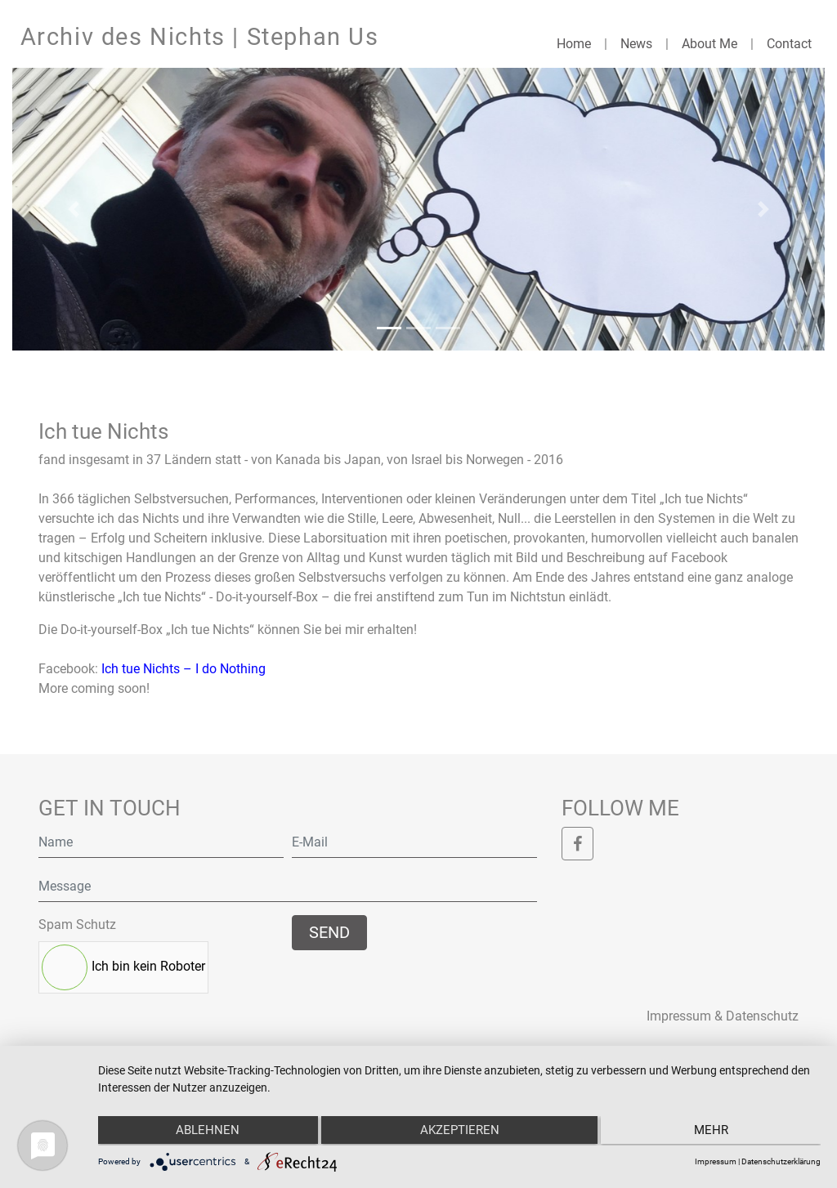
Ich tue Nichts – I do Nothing (183, 669)
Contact (789, 43)
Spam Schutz (77, 924)
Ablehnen (205, 1131)
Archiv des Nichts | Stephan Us (199, 37)
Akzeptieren (459, 1131)
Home (574, 43)
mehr (713, 1131)
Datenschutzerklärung (781, 1161)
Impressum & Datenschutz (723, 1016)
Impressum (715, 1161)
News (636, 43)
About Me (709, 43)
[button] (73, 209)
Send (329, 932)
